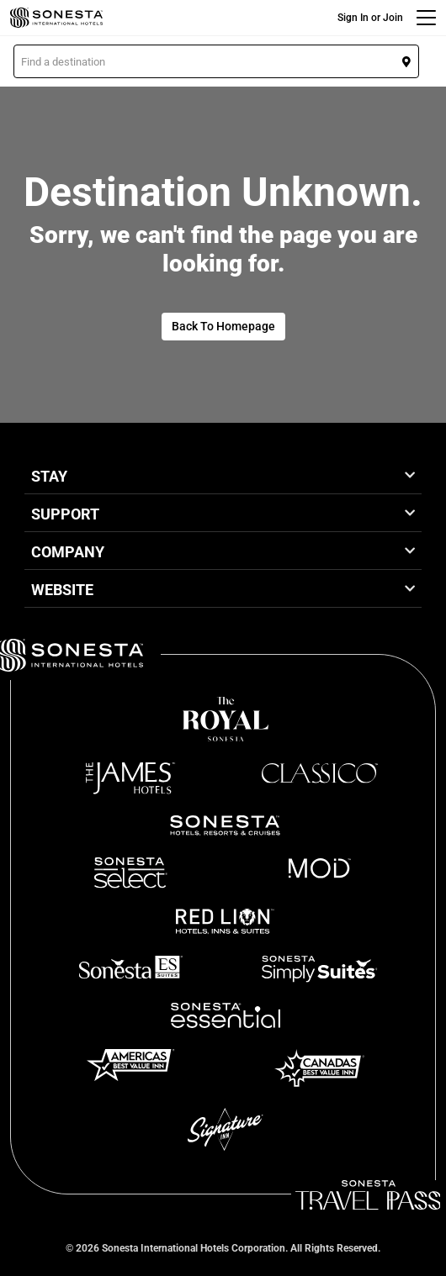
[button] (216, 61)
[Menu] (426, 17)
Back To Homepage (223, 326)
